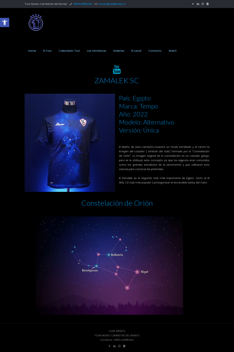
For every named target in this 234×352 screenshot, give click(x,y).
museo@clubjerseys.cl (112, 4)
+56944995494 (82, 4)
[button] (4, 22)
